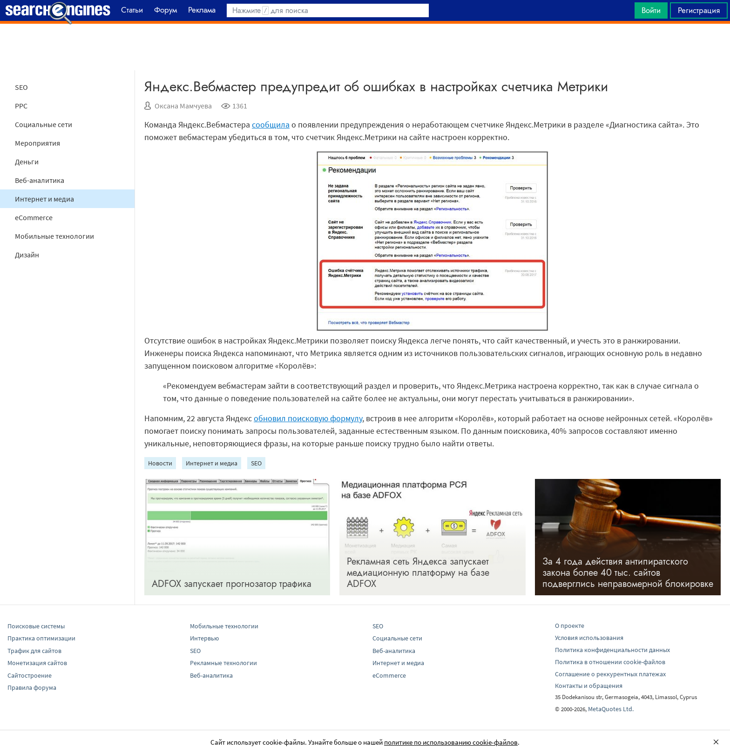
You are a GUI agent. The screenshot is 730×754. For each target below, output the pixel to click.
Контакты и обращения (588, 685)
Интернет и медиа (44, 198)
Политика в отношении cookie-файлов (610, 662)
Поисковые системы (36, 626)
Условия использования (589, 637)
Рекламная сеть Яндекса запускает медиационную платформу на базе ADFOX (418, 573)
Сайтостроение (29, 675)
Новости (160, 463)
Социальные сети (43, 124)
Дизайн (27, 254)
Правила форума (31, 687)
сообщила (271, 124)
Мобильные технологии (54, 236)
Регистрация (699, 10)
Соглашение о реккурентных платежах (610, 674)
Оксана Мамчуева (183, 105)
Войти (651, 10)
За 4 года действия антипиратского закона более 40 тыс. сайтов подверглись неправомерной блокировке (627, 573)
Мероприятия (37, 143)
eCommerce (34, 217)
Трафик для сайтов (34, 650)
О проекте (569, 625)
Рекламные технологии (223, 663)
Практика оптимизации (41, 638)
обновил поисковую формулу (308, 418)
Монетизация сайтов (37, 663)
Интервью (204, 638)
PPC (21, 105)
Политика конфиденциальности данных (612, 650)
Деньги (27, 161)
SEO (21, 87)
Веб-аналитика (39, 180)
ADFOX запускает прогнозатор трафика (231, 584)
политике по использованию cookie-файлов (451, 742)
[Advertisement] (365, 47)
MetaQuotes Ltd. (611, 709)
